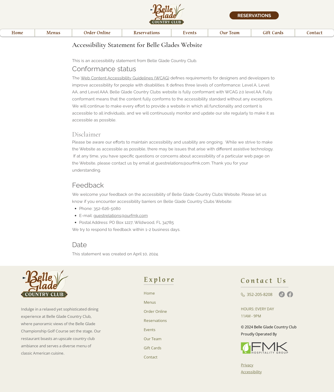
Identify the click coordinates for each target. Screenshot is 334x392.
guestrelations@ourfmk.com (121, 215)
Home (149, 293)
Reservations (155, 320)
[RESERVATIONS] (254, 15)
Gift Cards (152, 347)
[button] (97, 33)
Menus (150, 302)
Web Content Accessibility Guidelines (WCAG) (125, 78)
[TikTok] (282, 294)
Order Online (155, 311)
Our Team (153, 338)
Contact (150, 357)
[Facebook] (290, 294)
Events (149, 329)
